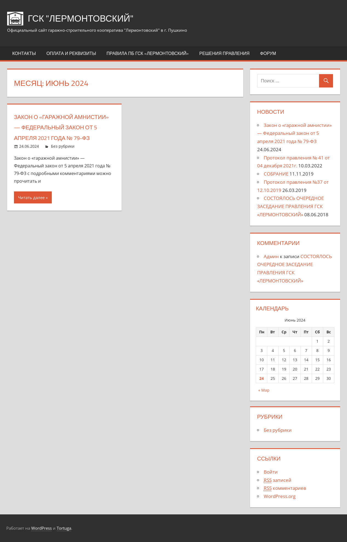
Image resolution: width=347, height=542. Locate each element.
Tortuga (64, 528)
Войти (271, 472)
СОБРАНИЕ (276, 174)
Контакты (24, 53)
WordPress (41, 528)
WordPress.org (280, 496)
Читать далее (31, 208)
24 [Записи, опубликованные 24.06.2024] (261, 378)
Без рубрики (62, 156)
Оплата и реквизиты (71, 53)
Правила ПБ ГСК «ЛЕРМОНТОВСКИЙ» (148, 53)
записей (277, 480)
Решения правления (224, 53)
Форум (268, 53)
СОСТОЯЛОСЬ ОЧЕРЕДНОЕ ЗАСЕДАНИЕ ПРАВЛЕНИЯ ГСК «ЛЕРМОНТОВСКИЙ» (290, 206)
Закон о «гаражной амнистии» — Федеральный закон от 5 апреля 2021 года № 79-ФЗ (294, 133)
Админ (271, 256)
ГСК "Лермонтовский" (86, 17)
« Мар (263, 390)
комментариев (285, 488)
